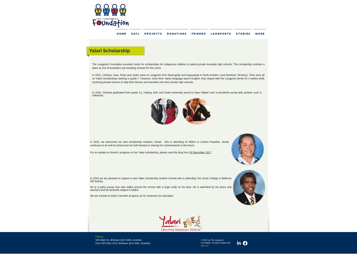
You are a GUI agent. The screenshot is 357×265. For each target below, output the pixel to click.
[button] (164, 111)
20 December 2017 (200, 152)
